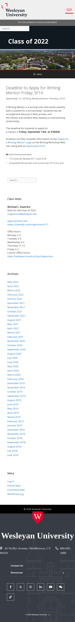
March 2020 (14, 374)
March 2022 (14, 290)
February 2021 (15, 336)
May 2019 (12, 408)
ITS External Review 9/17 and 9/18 (27, 158)
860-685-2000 (65, 551)
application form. (36, 146)
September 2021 (16, 315)
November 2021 (16, 307)
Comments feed (16, 489)
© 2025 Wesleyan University (37, 614)
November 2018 (16, 433)
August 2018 (14, 446)
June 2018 (12, 455)
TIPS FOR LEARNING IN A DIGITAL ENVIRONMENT (37, 22)
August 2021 (14, 320)
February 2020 (15, 379)
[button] (69, 10)
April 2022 (13, 286)
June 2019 (12, 404)
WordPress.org (15, 494)
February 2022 (15, 294)
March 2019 (14, 417)
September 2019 (16, 396)
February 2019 (15, 421)
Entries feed (13, 485)
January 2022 (14, 298)
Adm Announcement (20, 154)
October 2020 (14, 345)
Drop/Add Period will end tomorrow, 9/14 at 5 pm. (36, 163)
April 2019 (13, 412)
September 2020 (16, 349)
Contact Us (17, 565)
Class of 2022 (28, 41)
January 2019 (14, 425)
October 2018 (14, 438)
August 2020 (14, 353)
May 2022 (12, 281)
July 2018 (12, 450)
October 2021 (14, 311)
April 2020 (13, 370)
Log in (10, 481)
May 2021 (12, 324)
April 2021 (13, 328)
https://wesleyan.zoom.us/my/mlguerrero (30, 256)
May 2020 (12, 366)
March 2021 (14, 332)
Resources (17, 572)
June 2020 (12, 362)
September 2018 (16, 442)
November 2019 (16, 387)
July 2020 (12, 357)
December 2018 (16, 429)
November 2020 (16, 341)
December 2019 (16, 383)
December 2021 (16, 303)
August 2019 (14, 400)
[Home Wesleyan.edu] (37, 517)
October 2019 (14, 391)
